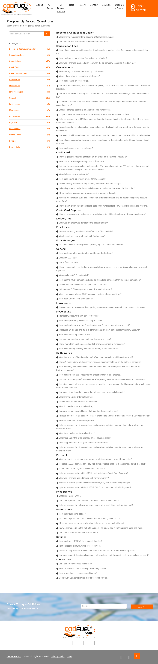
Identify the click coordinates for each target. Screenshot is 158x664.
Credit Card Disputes (29, 73)
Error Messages (29, 92)
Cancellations (29, 61)
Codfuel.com (14, 656)
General (29, 98)
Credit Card (29, 67)
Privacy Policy (58, 656)
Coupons (106, 5)
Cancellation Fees (29, 55)
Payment (29, 122)
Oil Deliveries (29, 116)
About (39, 5)
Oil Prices (50, 7)
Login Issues (29, 104)
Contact (94, 5)
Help (71, 5)
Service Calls (29, 147)
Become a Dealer (119, 7)
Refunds (29, 141)
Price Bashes (29, 128)
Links (69, 656)
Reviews (82, 5)
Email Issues (29, 85)
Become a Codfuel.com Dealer (29, 49)
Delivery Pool (29, 79)
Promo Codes (29, 134)
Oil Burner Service (61, 8)
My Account (29, 110)
